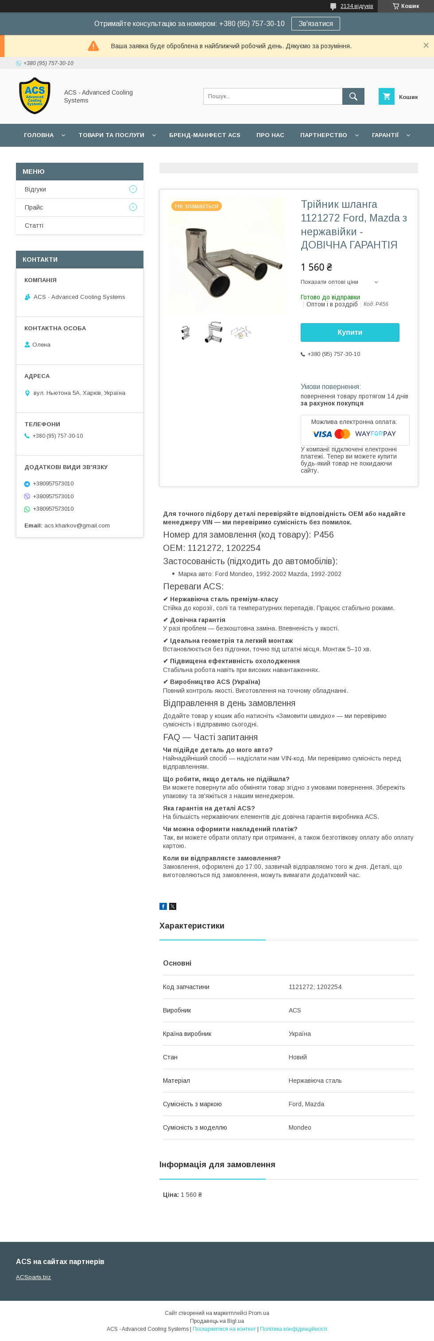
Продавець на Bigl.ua (217, 1321)
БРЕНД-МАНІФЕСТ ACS (204, 135)
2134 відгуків (357, 6)
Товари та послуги (111, 135)
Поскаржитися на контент (224, 1329)
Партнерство (323, 135)
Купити (350, 332)
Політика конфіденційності (293, 1329)
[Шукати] (353, 96)
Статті (34, 225)
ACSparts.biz (33, 1277)
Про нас (270, 135)
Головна (39, 135)
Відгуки (35, 189)
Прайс (34, 207)
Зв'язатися (315, 23)
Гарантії (385, 135)
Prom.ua (258, 1313)
